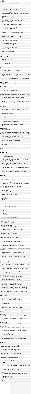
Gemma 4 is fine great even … (6, 272)
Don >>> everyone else (5, 25)
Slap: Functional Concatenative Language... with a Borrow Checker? (11, 232)
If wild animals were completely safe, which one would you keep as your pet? (13, 259)
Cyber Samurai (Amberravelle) (6, 191)
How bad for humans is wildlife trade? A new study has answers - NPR (11, 283)
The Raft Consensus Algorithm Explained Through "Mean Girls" (11, 36)
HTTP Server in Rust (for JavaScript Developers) (9, 75)
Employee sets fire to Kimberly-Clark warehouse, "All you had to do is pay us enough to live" (16, 8)
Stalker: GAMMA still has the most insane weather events (10, 164)
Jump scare (4, 117)
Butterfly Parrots (4, 203)
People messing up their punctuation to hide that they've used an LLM (12, 136)
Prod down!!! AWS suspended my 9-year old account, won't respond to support (14, 330)
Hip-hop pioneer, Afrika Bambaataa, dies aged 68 (9, 40)
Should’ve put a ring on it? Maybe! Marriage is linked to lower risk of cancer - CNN (13, 284)
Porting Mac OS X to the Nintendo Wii (6, 225)
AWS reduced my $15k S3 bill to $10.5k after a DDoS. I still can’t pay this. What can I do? (15, 327)
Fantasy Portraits (4, 198)
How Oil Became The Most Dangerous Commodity (9, 206)
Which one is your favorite (6, 180)
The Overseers (4, 205)
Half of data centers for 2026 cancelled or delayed (9, 89)
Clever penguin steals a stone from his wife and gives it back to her (12, 9)
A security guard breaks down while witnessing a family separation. (12, 24)
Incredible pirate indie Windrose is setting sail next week (10, 168)
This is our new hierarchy (6, 129)
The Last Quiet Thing (4, 234)
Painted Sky (4, 213)
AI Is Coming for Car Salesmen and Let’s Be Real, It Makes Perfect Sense (13, 97)
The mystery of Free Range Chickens (7, 113)
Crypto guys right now (5, 303)
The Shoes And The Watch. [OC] (7, 21)
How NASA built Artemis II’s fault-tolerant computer (9, 33)
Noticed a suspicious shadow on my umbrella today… (10, 120)
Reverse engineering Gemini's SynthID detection (9, 47)
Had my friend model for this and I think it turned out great (10, 178)
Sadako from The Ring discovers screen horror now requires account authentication (14, 176)
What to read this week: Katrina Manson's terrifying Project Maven (10, 346)
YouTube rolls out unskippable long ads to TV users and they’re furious (12, 83)
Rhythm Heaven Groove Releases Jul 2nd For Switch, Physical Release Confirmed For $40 (15, 167)
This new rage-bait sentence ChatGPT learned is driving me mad (11, 140)
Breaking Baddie (4, 114)
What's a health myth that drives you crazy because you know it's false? (13, 245)
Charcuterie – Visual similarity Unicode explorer (9, 43)
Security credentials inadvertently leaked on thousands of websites (11, 353)
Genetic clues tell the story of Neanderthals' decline (8, 358)
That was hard (4, 380)
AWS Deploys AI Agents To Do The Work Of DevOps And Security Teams (13, 337)
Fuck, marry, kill (4, 144)
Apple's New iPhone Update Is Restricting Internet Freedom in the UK (12, 32)
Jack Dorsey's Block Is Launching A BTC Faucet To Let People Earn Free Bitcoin (14, 318)
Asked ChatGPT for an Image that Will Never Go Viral (10, 368)
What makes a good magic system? (7, 170)
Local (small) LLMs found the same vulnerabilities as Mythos (11, 279)
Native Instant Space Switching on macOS (8, 35)
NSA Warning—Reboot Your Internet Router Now (9, 90)
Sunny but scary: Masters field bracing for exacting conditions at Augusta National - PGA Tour (15, 298)
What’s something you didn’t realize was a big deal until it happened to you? (13, 257)
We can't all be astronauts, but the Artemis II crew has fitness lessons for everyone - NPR (14, 288)
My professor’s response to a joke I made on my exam (10, 118)
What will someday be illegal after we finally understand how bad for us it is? (13, 252)
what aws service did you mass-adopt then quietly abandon (11, 333)
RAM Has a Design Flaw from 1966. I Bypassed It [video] (10, 44)
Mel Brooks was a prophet (6, 125)
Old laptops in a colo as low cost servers (8, 51)
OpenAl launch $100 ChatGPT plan (7, 141)
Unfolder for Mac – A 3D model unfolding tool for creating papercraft (12, 48)
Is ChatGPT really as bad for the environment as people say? (11, 145)
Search (21, 4)
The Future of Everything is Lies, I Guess (7, 221)
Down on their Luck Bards (6, 214)
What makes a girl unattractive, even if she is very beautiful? (11, 253)
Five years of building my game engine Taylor (9, 71)
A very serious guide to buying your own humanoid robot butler (10, 349)
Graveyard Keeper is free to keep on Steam (8, 156)
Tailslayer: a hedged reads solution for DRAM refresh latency (11, 60)
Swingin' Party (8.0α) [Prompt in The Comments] (9, 217)
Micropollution (4, 199)
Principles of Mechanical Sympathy (7, 39)
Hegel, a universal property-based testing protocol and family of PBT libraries (13, 54)
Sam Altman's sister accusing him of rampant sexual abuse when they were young (14, 373)
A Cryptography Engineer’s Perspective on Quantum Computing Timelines (12, 229)
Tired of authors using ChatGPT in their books (9, 377)
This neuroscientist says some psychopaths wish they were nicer (10, 350)
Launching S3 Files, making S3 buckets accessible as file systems (12, 323)
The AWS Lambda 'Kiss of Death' (7, 59)
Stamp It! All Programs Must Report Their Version (8, 230)
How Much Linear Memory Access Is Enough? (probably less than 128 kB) (13, 62)
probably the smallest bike (6, 16)
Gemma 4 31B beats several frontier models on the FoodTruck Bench (12, 276)
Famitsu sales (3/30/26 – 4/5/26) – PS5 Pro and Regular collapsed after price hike (14, 163)
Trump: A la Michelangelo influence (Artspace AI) (9, 194)
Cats (2, 202)
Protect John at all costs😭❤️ (6, 12)
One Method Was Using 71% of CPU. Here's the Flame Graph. (11, 70)
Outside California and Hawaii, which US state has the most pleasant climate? (13, 256)
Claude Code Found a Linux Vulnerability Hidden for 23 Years (10, 236)
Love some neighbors (5, 190)
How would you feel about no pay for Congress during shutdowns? (12, 241)
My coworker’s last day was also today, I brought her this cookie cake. (12, 124)
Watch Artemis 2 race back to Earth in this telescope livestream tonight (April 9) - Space (14, 291)
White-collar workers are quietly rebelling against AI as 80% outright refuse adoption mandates (16, 87)
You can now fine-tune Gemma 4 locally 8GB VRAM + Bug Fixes (11, 271)
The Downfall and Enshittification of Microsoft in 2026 (9, 226)
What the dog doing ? (5, 116)
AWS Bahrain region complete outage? (8, 334)
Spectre (3, 210)
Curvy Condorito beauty (5, 187)
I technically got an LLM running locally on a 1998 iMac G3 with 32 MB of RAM (14, 267)
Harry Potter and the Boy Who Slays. (7, 376)
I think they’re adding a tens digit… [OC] (8, 17)
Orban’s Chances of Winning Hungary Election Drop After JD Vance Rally (13, 20)
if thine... (3, 209)
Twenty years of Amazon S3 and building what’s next (10, 331)
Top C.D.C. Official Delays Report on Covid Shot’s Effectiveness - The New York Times (14, 287)
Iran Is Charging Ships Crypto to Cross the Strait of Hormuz (11, 319)
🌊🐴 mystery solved (5, 372)
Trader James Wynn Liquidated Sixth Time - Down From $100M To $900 (13, 307)
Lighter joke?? (4, 143)
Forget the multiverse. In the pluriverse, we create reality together (10, 345)
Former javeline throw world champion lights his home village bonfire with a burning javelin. (15, 13)
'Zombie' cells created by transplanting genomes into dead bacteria (11, 354)
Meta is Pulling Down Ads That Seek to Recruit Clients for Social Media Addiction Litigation (15, 101)
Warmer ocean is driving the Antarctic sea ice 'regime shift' (9, 357)
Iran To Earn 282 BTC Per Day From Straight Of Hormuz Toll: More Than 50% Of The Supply (16, 304)
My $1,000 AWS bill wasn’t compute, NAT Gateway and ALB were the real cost (14, 338)
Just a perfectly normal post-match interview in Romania (10, 121)
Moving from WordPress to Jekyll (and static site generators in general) (12, 52)
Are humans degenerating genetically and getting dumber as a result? (11, 360)
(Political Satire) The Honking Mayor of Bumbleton (9, 182)
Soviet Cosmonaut (5, 179)
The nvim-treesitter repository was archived (7, 222)
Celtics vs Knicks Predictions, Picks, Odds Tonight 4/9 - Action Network (11, 296)
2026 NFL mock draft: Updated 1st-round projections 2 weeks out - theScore (12, 299)
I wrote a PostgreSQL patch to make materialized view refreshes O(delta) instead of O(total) (16, 74)
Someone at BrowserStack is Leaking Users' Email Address (9, 237)
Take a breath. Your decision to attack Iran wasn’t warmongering (11, 369)
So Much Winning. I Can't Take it (7, 306)
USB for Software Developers (6, 63)
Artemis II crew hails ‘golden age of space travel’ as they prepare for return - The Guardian (14, 292)
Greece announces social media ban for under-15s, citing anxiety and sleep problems (15, 98)
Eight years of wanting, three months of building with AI (9, 233)
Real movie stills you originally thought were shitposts (10, 27)
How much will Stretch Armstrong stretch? (8, 28)
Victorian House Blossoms (6, 207)
